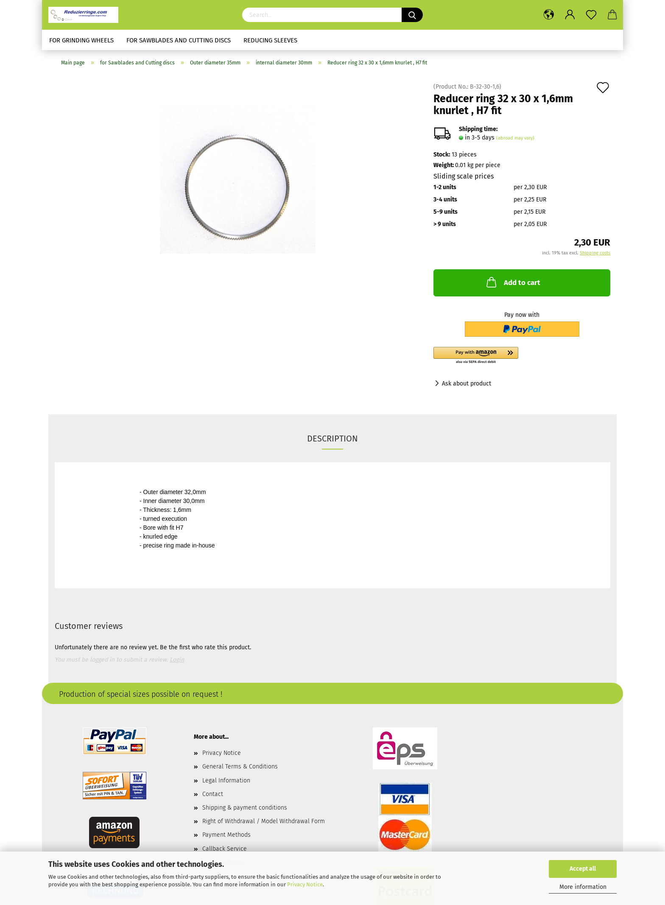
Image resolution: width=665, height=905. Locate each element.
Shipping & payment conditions (244, 807)
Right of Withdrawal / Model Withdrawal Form (263, 821)
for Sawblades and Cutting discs (178, 40)
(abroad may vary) (515, 138)
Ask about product (466, 383)
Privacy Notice (305, 884)
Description (332, 438)
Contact (212, 794)
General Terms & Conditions (240, 766)
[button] (521, 356)
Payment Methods (226, 834)
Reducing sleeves (270, 40)
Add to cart (512, 282)
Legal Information (226, 780)
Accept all (583, 868)
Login (177, 659)
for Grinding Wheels (81, 40)
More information (582, 887)
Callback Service (224, 848)
